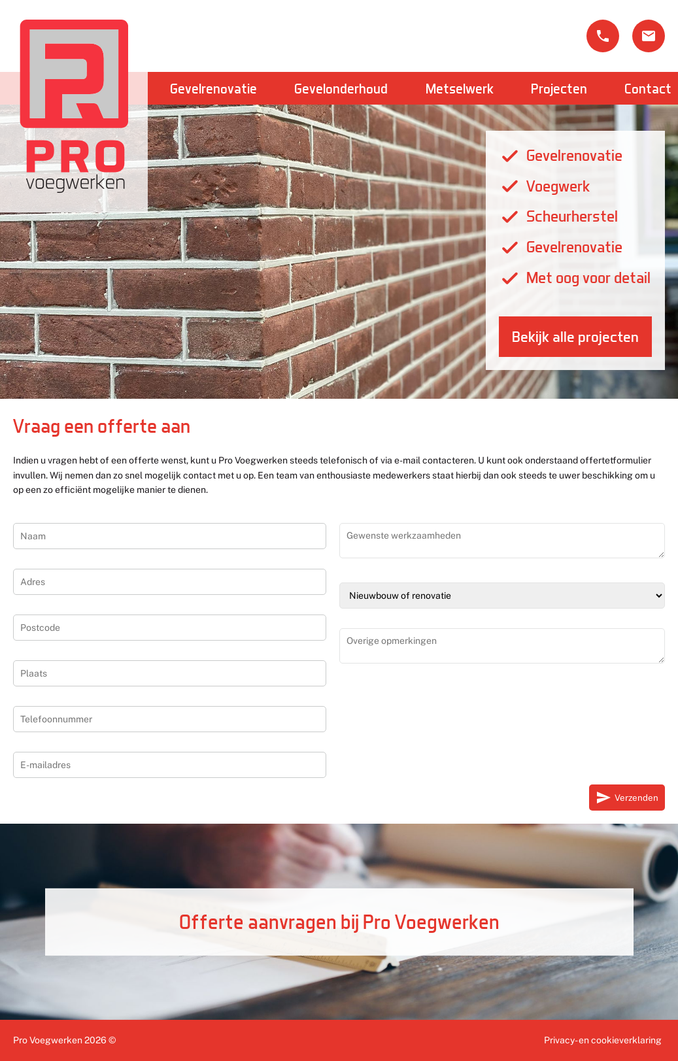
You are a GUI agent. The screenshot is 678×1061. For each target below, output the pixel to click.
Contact (647, 88)
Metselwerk (460, 88)
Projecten (559, 88)
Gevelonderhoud (341, 88)
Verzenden (627, 797)
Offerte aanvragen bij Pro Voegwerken (339, 921)
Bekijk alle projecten (575, 337)
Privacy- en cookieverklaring (603, 1040)
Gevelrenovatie (213, 88)
